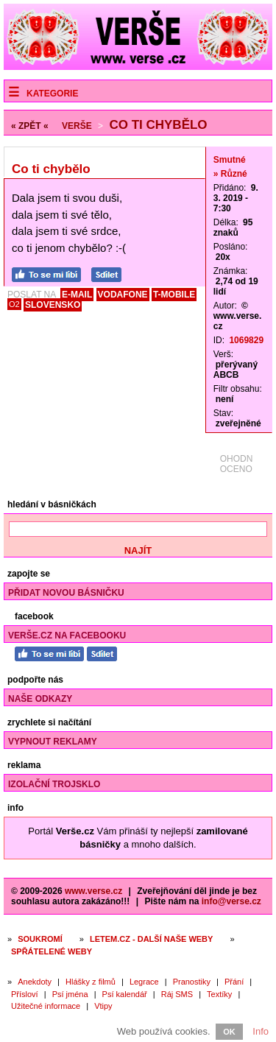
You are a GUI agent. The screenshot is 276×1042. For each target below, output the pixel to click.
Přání (234, 981)
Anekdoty (35, 981)
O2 (14, 304)
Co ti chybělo (158, 125)
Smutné (229, 160)
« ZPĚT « (30, 126)
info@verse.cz (231, 901)
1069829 (246, 340)
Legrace (144, 981)
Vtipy (103, 1005)
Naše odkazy (40, 699)
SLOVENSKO (52, 305)
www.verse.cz (93, 891)
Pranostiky (191, 981)
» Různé (230, 174)
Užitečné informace (45, 1005)
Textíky (219, 994)
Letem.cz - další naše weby (151, 938)
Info (260, 1031)
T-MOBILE (174, 294)
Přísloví (24, 994)
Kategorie (52, 93)
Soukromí (40, 938)
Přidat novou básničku (66, 593)
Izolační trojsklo (54, 784)
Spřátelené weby (51, 951)
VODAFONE (123, 294)
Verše (77, 126)
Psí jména (70, 994)
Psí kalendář (124, 994)
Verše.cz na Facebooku (67, 635)
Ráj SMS (177, 994)
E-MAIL (77, 294)
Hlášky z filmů (91, 981)
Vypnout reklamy (52, 741)
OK (229, 1031)
